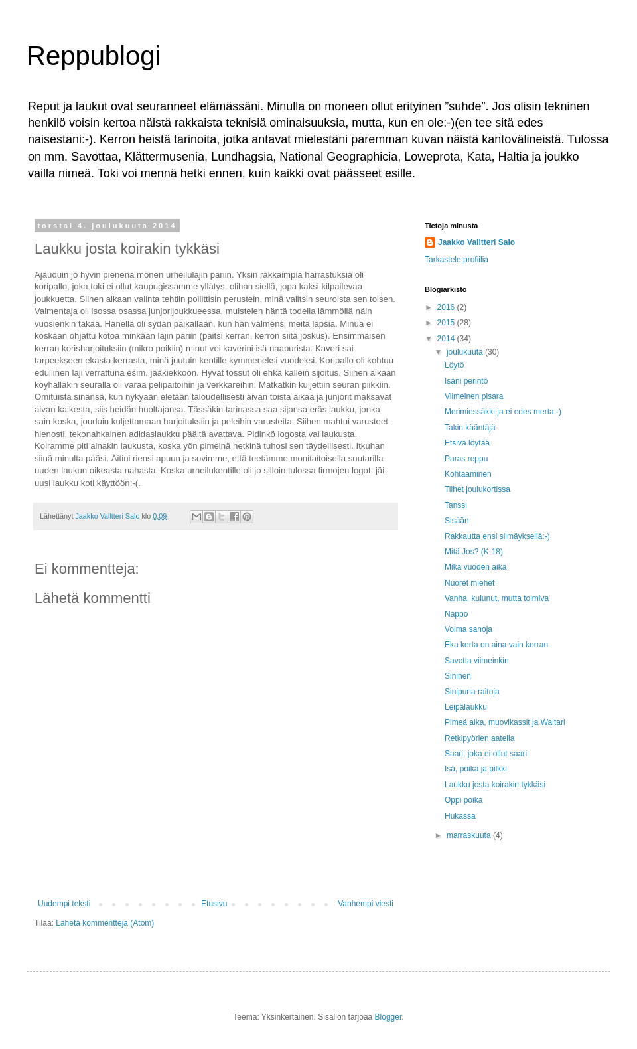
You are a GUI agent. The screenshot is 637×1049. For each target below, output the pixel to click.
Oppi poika (463, 800)
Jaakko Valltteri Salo (476, 242)
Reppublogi (94, 55)
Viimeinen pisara (474, 396)
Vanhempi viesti (365, 903)
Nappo (456, 614)
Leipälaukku (466, 707)
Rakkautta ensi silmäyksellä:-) (497, 536)
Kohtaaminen (468, 474)
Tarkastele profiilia (456, 259)
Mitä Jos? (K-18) (474, 551)
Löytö (454, 365)
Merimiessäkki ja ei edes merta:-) (503, 411)
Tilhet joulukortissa (477, 489)
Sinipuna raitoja (472, 691)
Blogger (388, 1017)
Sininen (458, 676)
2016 (447, 307)
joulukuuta (466, 352)
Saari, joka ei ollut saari (486, 753)
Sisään (457, 520)
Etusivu (214, 903)
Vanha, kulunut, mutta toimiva (497, 598)
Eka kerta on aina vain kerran (496, 644)
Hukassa (460, 816)
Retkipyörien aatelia (479, 738)
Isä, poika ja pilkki (476, 768)
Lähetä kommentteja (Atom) (105, 923)
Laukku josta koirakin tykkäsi (495, 784)
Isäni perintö (466, 381)
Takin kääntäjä (470, 427)
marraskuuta (470, 835)
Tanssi (456, 505)
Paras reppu (466, 458)
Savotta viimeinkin (477, 660)
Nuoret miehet (469, 583)
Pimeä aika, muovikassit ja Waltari (505, 722)
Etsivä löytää (467, 442)
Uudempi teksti (64, 903)
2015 (447, 322)
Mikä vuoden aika (475, 567)
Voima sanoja (468, 629)
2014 (447, 338)
